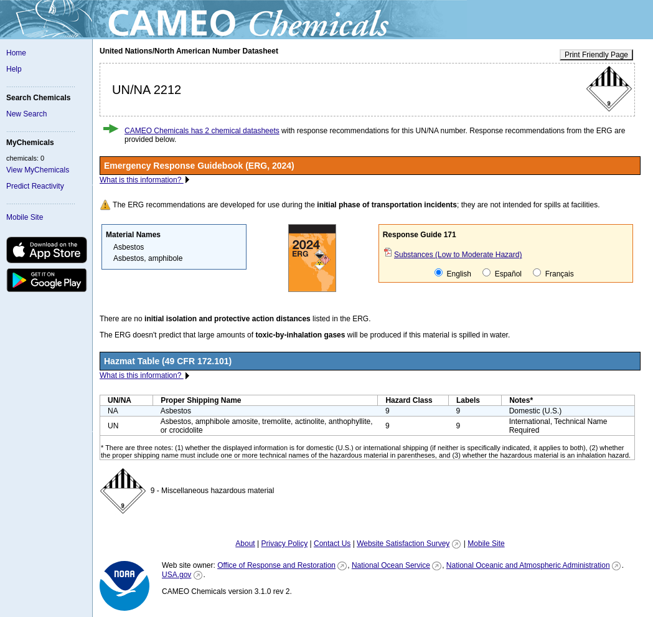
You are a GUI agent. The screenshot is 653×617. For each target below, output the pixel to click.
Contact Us (332, 543)
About (245, 543)
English (453, 273)
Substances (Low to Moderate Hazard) (458, 254)
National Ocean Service (391, 565)
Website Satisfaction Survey (403, 543)
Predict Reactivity (35, 186)
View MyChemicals (37, 170)
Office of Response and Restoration (276, 565)
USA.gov (176, 574)
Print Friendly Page (596, 54)
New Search (26, 114)
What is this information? (142, 180)
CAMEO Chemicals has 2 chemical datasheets (202, 130)
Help (14, 69)
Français (553, 273)
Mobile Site (24, 217)
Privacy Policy (284, 543)
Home (16, 53)
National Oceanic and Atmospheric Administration (528, 565)
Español (502, 273)
